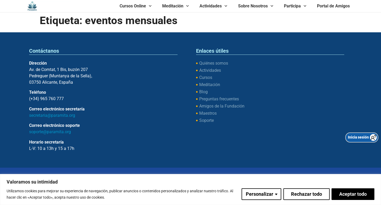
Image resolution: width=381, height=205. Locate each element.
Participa (295, 6)
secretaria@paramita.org (52, 115)
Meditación (175, 6)
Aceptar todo (353, 194)
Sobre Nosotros (255, 6)
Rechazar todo (306, 194)
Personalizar (259, 194)
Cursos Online (136, 6)
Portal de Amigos (333, 5)
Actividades (213, 6)
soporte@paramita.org (50, 131)
